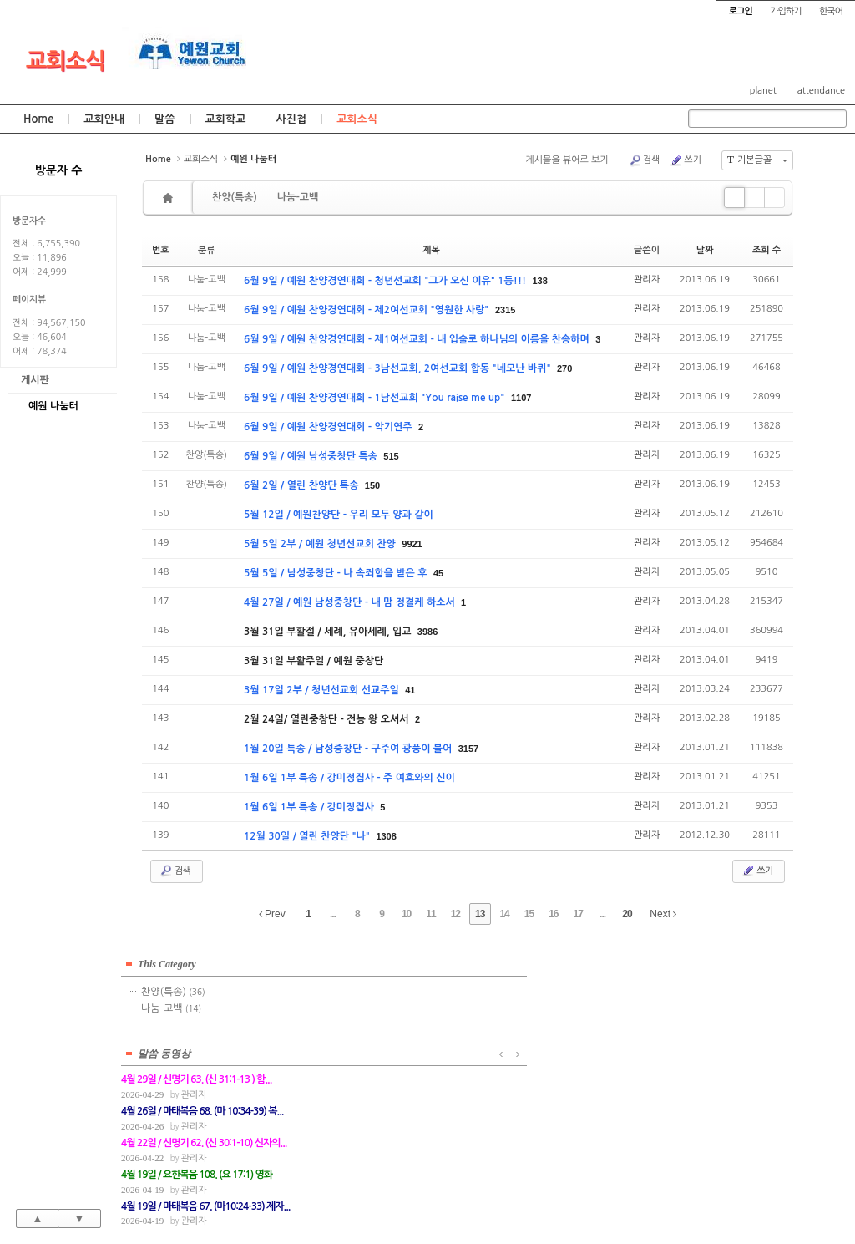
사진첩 (291, 119)
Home (38, 119)
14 (503, 914)
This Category (167, 961)
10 (406, 914)
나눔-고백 (297, 197)
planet (763, 90)
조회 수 (766, 250)
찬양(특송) (234, 197)
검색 (644, 160)
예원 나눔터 (53, 406)
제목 (431, 250)
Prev (272, 914)
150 (372, 485)
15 (529, 914)
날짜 (705, 250)
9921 (412, 544)
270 (564, 368)
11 (430, 914)
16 (553, 914)
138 (539, 281)
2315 (505, 310)
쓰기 (685, 160)
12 (455, 914)
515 (390, 456)
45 (438, 573)
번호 (160, 250)
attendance (821, 90)
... (333, 914)
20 (626, 914)
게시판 (35, 380)
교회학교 (225, 119)
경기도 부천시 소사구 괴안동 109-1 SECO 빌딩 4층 (456, 1195)
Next (663, 914)
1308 (386, 836)
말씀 (164, 119)
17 (578, 914)
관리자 (647, 279)
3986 (427, 632)
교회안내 (103, 119)
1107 (521, 398)
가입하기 (785, 11)
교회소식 (65, 61)
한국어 (830, 11)
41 (410, 690)
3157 (468, 749)
